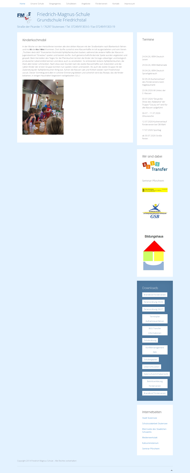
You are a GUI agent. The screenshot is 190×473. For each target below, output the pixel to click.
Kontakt (116, 3)
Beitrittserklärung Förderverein (155, 383)
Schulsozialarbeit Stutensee (154, 423)
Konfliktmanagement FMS (155, 349)
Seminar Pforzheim (151, 448)
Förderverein (101, 3)
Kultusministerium (150, 443)
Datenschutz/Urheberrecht (156, 374)
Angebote (86, 3)
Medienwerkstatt (149, 437)
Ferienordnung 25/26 (153, 302)
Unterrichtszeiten (152, 366)
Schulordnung (150, 340)
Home (22, 3)
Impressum (130, 3)
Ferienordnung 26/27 (153, 309)
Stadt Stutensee (149, 418)
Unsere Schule (37, 3)
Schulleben (71, 3)
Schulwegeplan (150, 359)
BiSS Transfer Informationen (154, 330)
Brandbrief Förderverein (155, 294)
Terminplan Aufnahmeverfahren (155, 318)
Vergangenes (55, 3)
